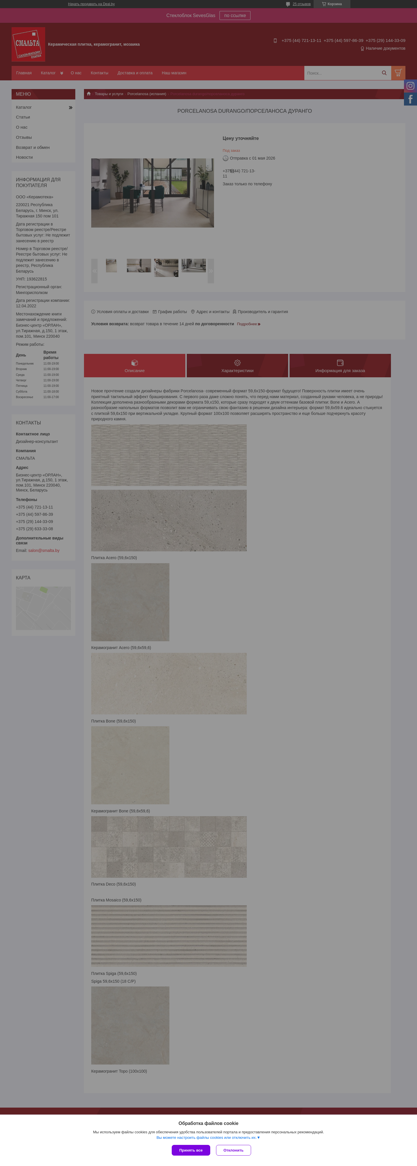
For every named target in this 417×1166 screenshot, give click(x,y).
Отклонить (234, 1150)
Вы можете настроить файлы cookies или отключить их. (206, 1137)
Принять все (191, 1150)
